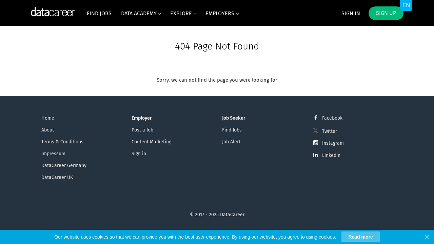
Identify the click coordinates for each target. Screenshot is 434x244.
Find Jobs (232, 130)
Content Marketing (151, 142)
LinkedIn (331, 155)
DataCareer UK (57, 177)
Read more (360, 237)
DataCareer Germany (63, 165)
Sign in (350, 13)
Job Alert (231, 142)
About (47, 130)
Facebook (332, 118)
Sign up (386, 13)
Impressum (53, 154)
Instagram (333, 143)
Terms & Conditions (62, 142)
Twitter (329, 131)
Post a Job (142, 130)
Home (47, 118)
